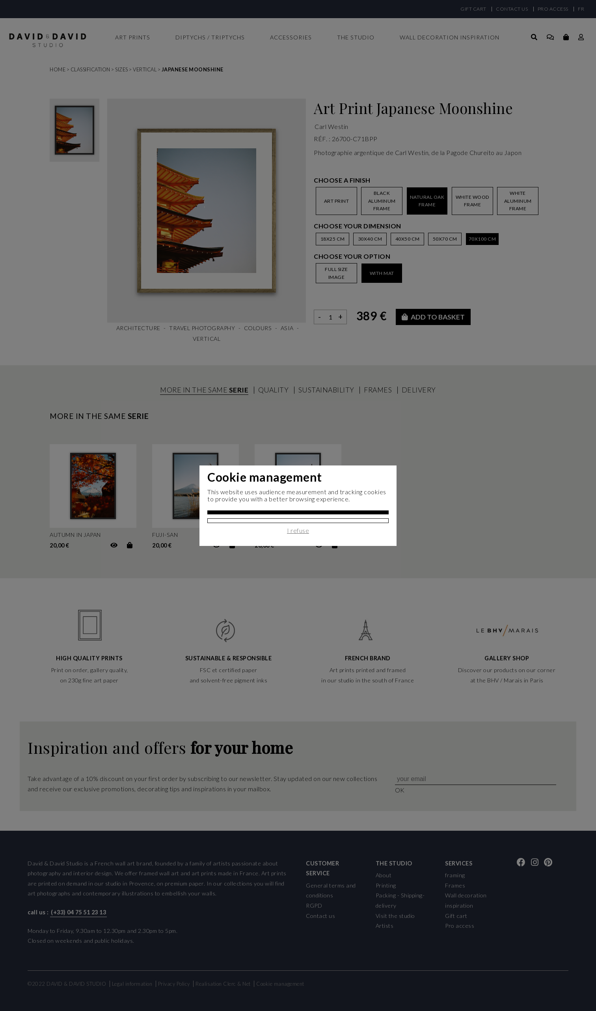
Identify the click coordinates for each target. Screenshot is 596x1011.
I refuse (298, 530)
